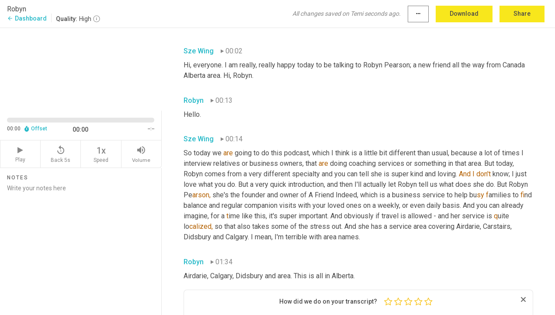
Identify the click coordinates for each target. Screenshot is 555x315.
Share (522, 13)
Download (464, 13)
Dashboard (27, 18)
